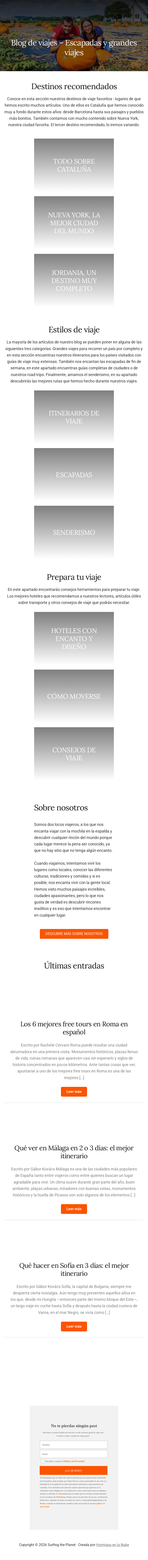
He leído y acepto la (62, 1461)
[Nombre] (74, 1445)
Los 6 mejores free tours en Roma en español (74, 1028)
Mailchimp (60, 1497)
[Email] (74, 1454)
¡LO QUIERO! (73, 1470)
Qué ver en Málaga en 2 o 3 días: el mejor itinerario (73, 1152)
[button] (74, 1092)
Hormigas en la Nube (112, 1545)
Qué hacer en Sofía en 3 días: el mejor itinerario (74, 1269)
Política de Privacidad (74, 1461)
